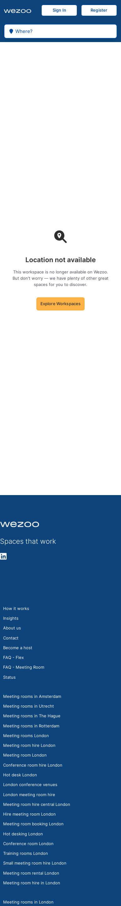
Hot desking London (23, 833)
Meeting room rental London (31, 873)
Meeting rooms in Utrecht (28, 706)
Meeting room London (25, 755)
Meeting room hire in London (31, 882)
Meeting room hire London (29, 745)
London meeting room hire (29, 794)
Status (9, 677)
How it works (16, 608)
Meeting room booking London (33, 823)
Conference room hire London (32, 765)
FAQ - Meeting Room (23, 667)
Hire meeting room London (29, 814)
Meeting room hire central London (36, 804)
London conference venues (30, 784)
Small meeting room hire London (34, 863)
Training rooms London (25, 853)
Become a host (17, 647)
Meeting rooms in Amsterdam (32, 696)
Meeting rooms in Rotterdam (31, 725)
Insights (10, 618)
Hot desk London (20, 774)
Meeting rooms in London (28, 901)
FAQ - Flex (13, 657)
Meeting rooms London (26, 735)
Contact (10, 637)
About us (12, 627)
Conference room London (28, 843)
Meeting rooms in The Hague (31, 715)
